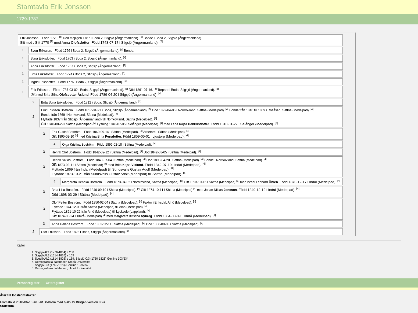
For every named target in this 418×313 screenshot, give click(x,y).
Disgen (81, 302)
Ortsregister (55, 283)
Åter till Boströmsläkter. (18, 295)
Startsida (7, 306)
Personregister (28, 283)
